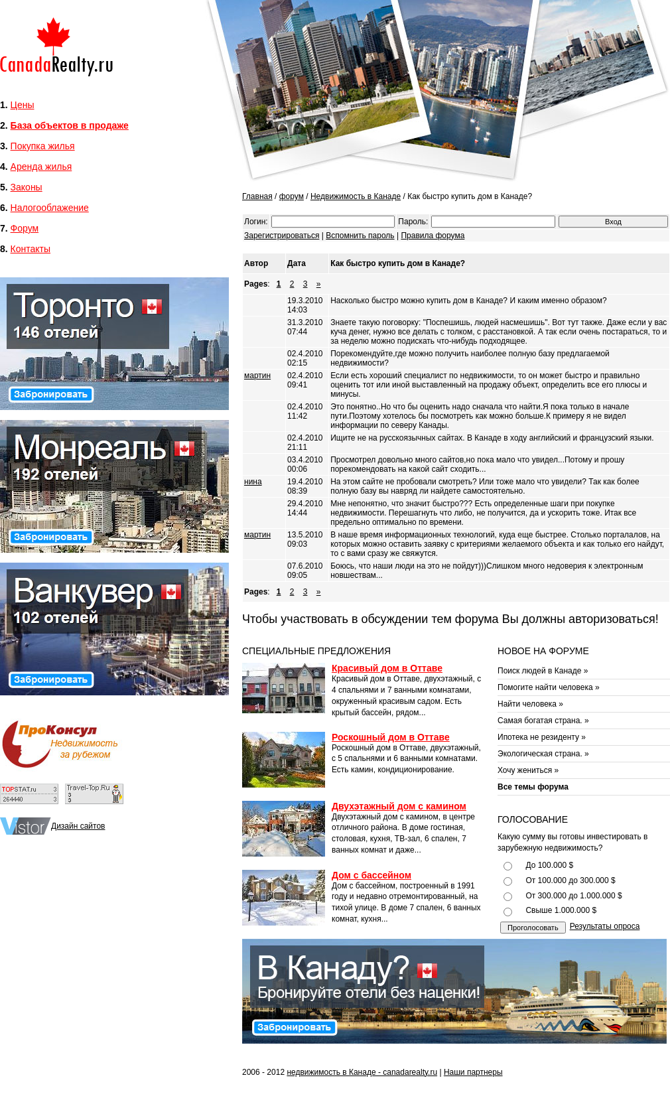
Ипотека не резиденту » (542, 737)
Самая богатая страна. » (543, 720)
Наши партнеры (473, 1072)
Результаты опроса (605, 926)
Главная (257, 196)
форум (291, 196)
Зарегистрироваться (281, 235)
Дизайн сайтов (78, 826)
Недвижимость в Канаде (355, 196)
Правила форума (432, 235)
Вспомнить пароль (360, 235)
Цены (22, 105)
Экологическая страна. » (543, 753)
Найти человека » (530, 704)
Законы (26, 187)
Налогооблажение (50, 207)
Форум (25, 228)
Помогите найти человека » (549, 687)
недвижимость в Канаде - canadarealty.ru (362, 1072)
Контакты (30, 249)
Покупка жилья (43, 146)
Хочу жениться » (528, 770)
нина (253, 481)
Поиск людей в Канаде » (543, 670)
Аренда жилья (41, 166)
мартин (257, 375)
